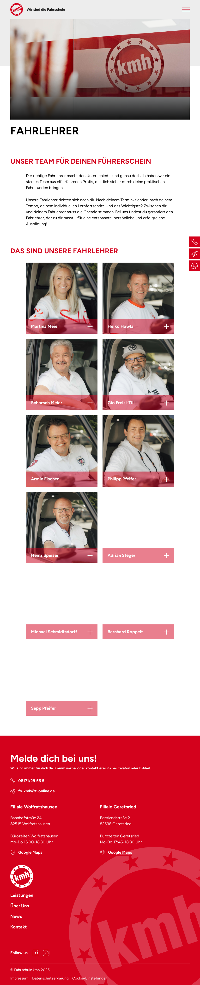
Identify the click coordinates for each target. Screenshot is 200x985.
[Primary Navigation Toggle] (186, 9)
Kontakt (18, 927)
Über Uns (19, 906)
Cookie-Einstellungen (90, 978)
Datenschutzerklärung (50, 978)
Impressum (19, 978)
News (16, 916)
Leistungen (21, 895)
